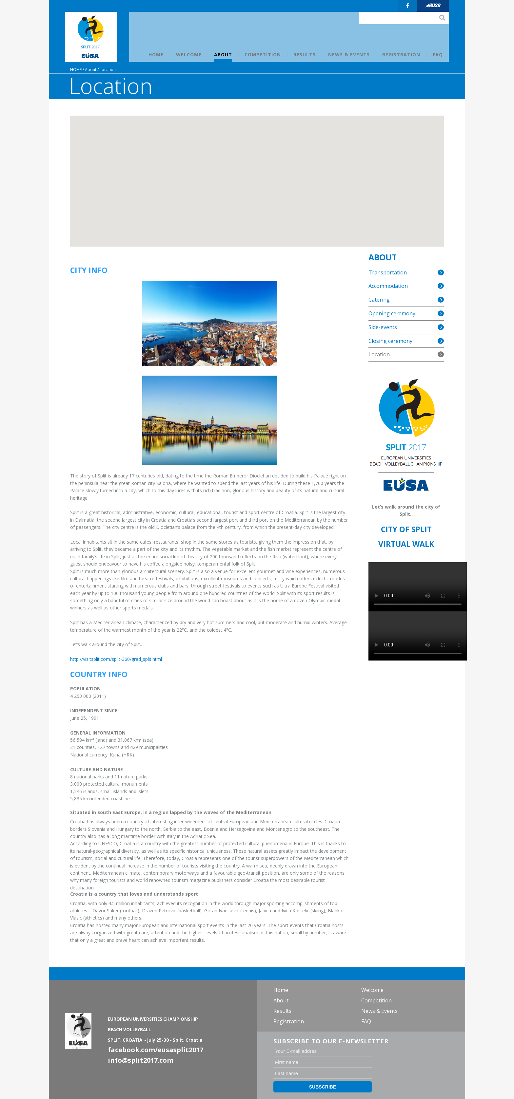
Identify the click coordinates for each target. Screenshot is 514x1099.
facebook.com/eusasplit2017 (155, 1049)
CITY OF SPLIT (406, 529)
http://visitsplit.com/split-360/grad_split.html (116, 659)
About (90, 69)
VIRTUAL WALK (406, 544)
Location (108, 69)
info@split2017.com (140, 1060)
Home (76, 69)
